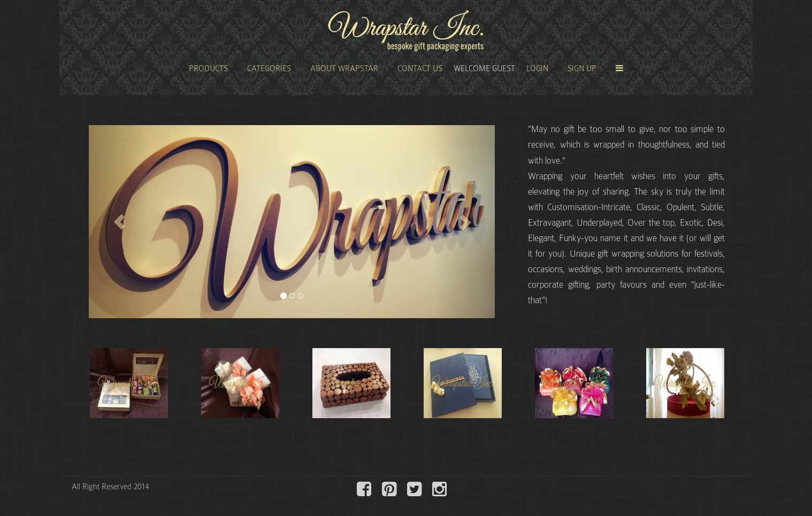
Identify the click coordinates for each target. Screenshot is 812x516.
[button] (119, 222)
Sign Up (582, 68)
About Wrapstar (344, 68)
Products (208, 68)
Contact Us (419, 68)
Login (537, 68)
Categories (269, 68)
